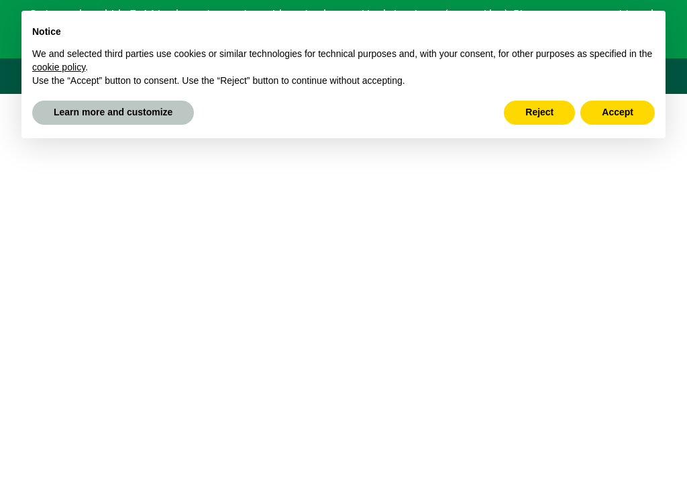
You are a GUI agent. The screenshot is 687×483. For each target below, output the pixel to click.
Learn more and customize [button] (113, 112)
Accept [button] (617, 112)
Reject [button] (539, 112)
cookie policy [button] (58, 67)
